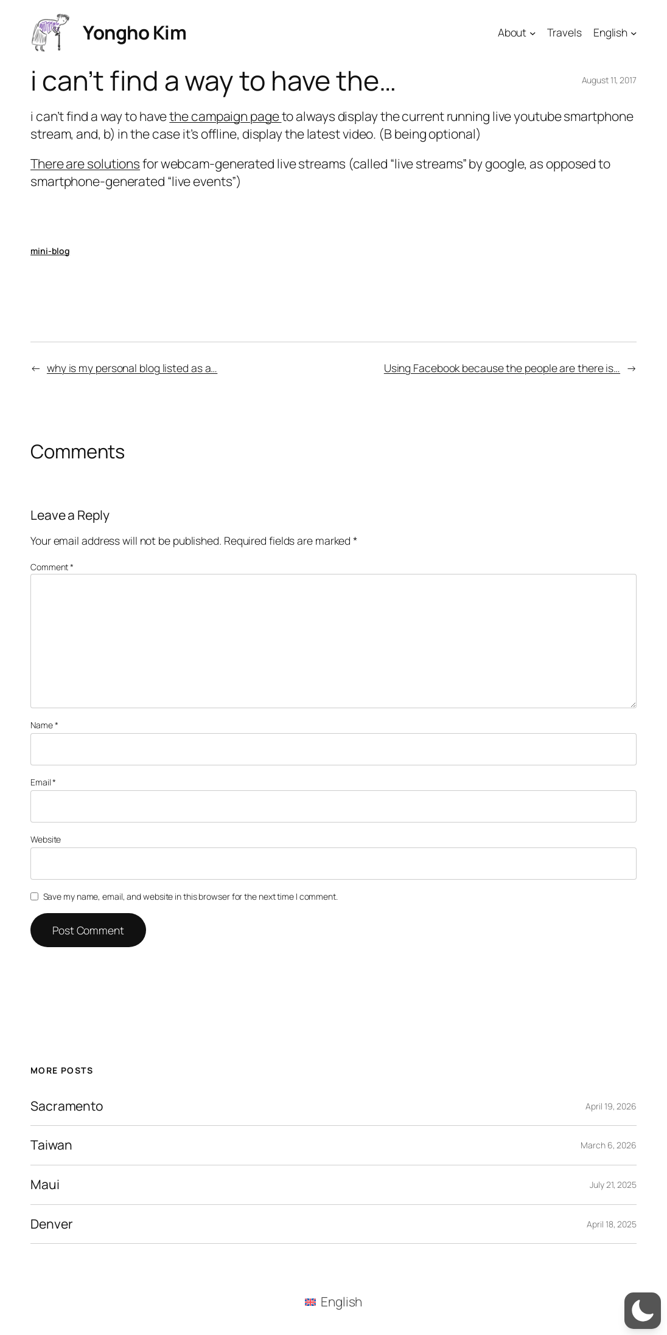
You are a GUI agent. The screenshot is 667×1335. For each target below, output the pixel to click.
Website (45, 839)
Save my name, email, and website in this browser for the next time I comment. (190, 896)
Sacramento (66, 1106)
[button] (642, 1310)
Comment (52, 567)
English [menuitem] (341, 1301)
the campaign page (225, 116)
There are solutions (85, 163)
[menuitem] (334, 1301)
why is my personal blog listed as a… (132, 367)
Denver (51, 1224)
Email (43, 782)
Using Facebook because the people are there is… (502, 367)
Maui (45, 1185)
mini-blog (50, 251)
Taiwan (51, 1145)
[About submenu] (532, 32)
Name (44, 725)
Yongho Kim (134, 32)
